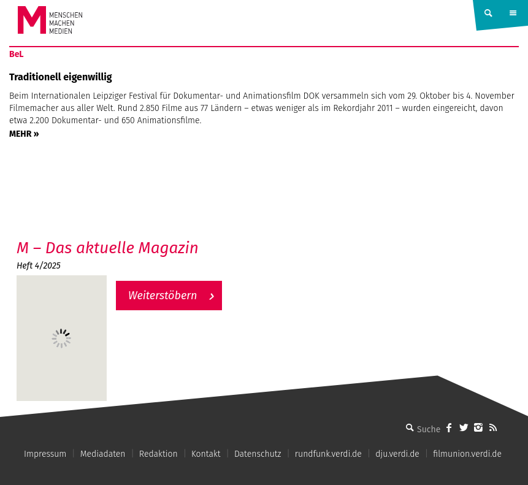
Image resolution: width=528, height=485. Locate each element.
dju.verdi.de (397, 454)
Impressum (45, 454)
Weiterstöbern (162, 295)
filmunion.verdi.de (467, 454)
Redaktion (158, 454)
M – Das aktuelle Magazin (108, 248)
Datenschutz (257, 454)
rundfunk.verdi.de (328, 454)
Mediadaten (103, 454)
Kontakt (205, 454)
